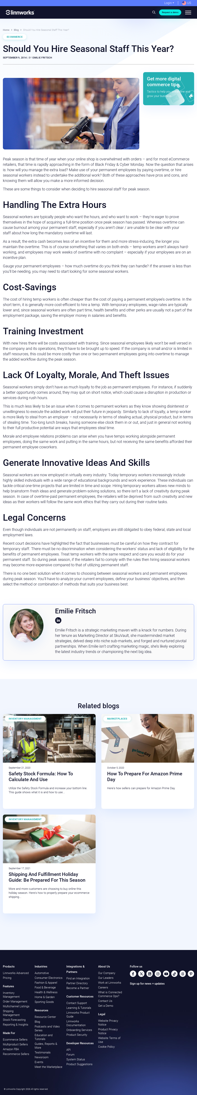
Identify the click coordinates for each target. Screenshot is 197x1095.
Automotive (42, 973)
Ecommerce (15, 36)
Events (39, 1062)
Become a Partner (77, 988)
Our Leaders (106, 978)
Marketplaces (117, 718)
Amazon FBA (11, 1049)
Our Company (106, 973)
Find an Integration (78, 978)
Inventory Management (25, 718)
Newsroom (41, 1057)
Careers (103, 987)
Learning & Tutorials (78, 1008)
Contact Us (105, 1001)
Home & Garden (45, 997)
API (68, 1050)
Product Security (76, 1035)
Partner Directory (77, 983)
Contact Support (76, 1003)
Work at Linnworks (109, 982)
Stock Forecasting (14, 1020)
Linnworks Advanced (16, 973)
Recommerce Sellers (16, 1054)
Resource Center (45, 1017)
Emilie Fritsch (42, 57)
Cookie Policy (106, 1046)
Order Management (15, 1001)
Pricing (7, 978)
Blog (16, 29)
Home (6, 29)
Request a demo (170, 12)
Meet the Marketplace (48, 1067)
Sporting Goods (44, 1002)
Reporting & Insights (15, 1024)
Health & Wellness (46, 992)
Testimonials (43, 1052)
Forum (70, 1054)
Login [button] (168, 3)
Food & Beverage (45, 987)
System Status (75, 1059)
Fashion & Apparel (46, 982)
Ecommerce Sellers (15, 1039)
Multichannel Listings (16, 1006)
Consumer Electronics (49, 978)
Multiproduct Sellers (15, 1044)
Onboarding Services (79, 1030)
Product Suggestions (79, 1064)
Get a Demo (105, 1005)
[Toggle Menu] (188, 12)
